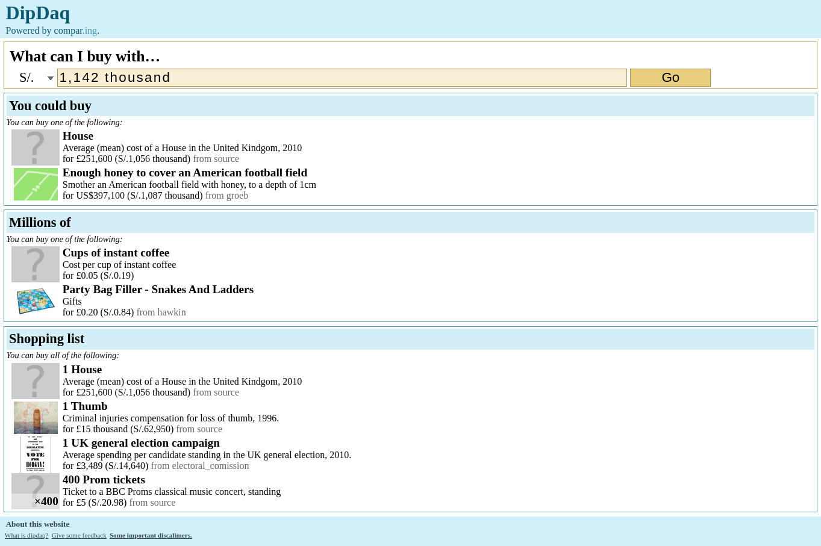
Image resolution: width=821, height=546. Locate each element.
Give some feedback (79, 535)
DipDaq (38, 12)
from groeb (227, 195)
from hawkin (161, 312)
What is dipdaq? (27, 535)
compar (76, 30)
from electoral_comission (200, 466)
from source (216, 159)
